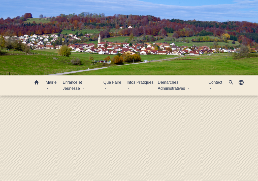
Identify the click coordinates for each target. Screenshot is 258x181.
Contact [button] (215, 82)
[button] (36, 83)
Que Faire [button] (112, 82)
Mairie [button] (51, 82)
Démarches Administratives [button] (172, 85)
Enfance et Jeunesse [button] (72, 85)
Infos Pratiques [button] (139, 82)
